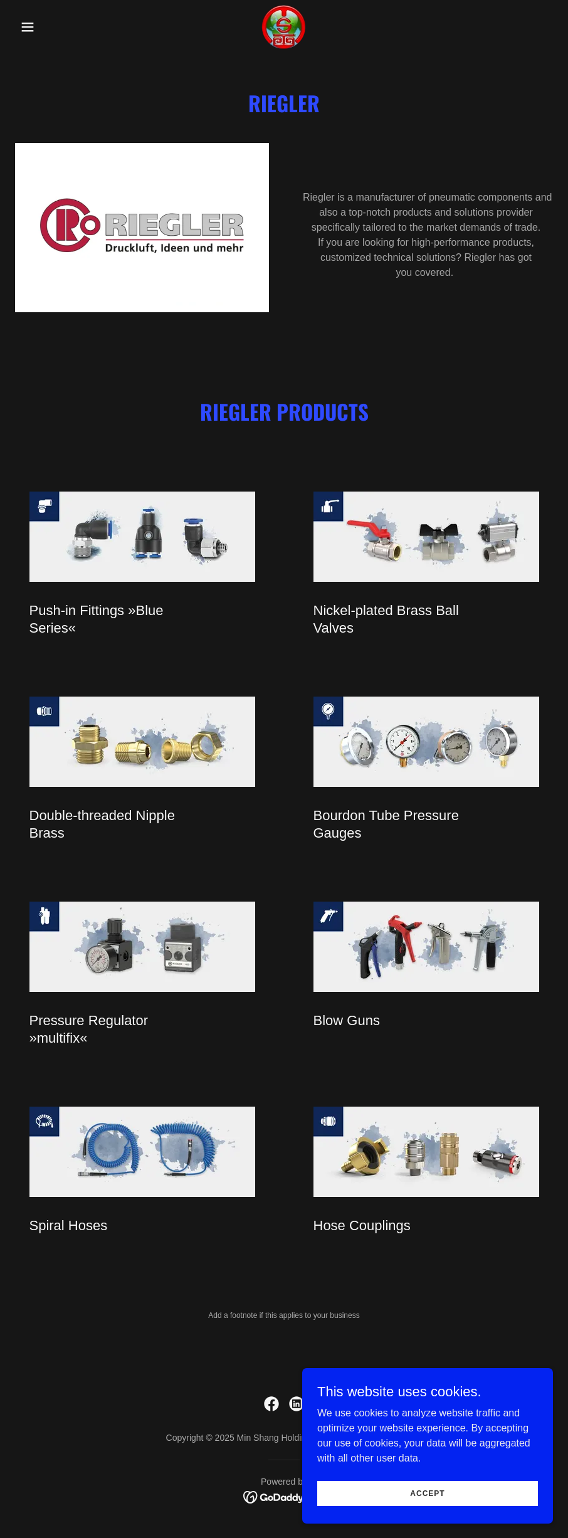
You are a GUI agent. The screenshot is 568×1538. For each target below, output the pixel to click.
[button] (55, 27)
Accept (427, 1518)
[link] (283, 27)
